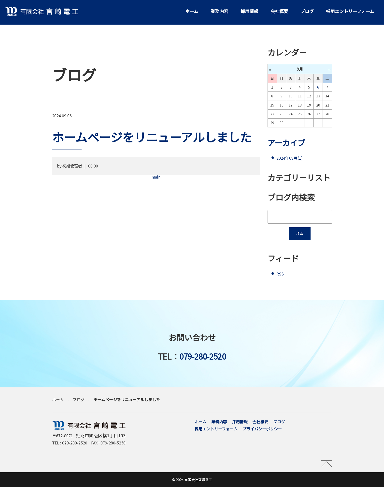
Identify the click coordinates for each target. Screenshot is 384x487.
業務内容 (219, 11)
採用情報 (249, 11)
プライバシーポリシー (262, 429)
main (156, 177)
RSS (280, 274)
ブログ (307, 11)
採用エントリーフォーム (350, 11)
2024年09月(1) (289, 158)
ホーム (191, 11)
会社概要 (279, 11)
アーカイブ (287, 142)
